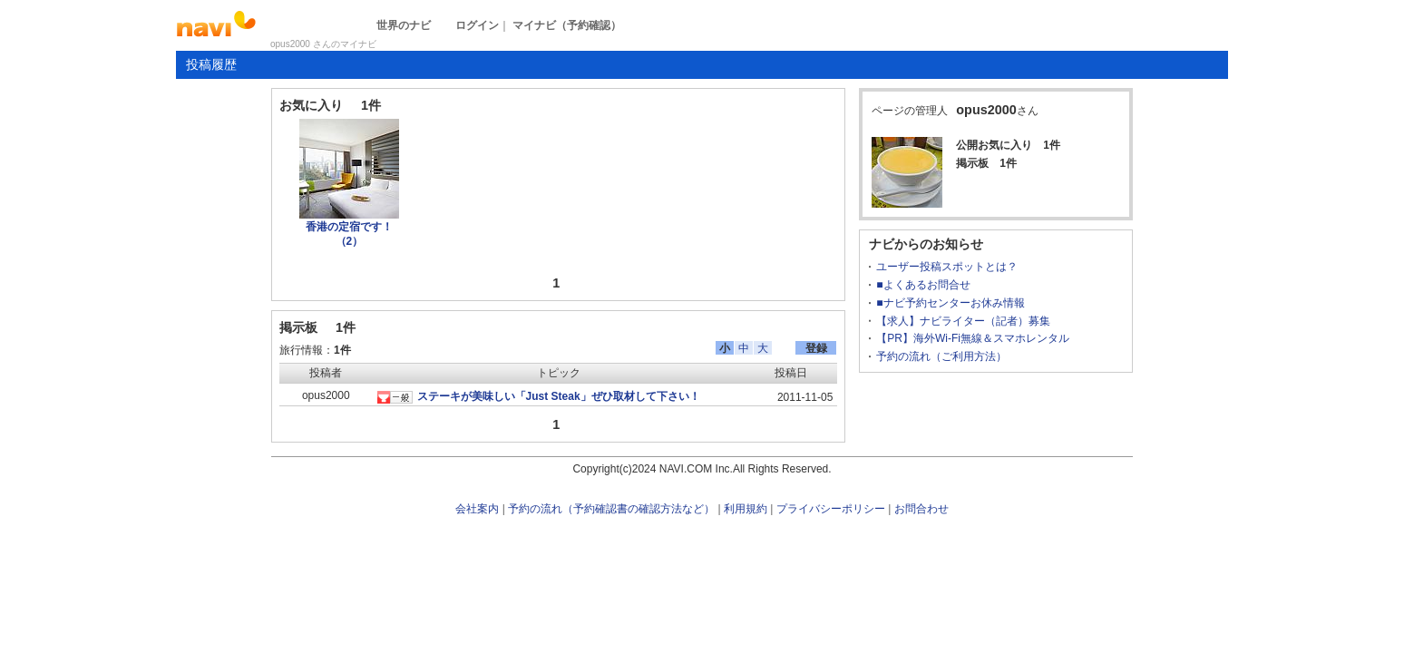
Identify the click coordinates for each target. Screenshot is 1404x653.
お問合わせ (921, 508)
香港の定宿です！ (349, 234)
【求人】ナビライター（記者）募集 (963, 321)
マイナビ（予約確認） (566, 25)
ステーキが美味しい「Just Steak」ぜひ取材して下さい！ (558, 396)
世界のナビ (403, 25)
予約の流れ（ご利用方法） (941, 356)
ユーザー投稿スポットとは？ (947, 266)
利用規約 (745, 508)
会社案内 (477, 508)
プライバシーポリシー (830, 508)
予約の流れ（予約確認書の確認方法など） (611, 508)
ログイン (477, 25)
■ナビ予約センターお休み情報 (950, 303)
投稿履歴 (211, 64)
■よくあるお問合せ (923, 284)
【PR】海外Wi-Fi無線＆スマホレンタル (972, 338)
